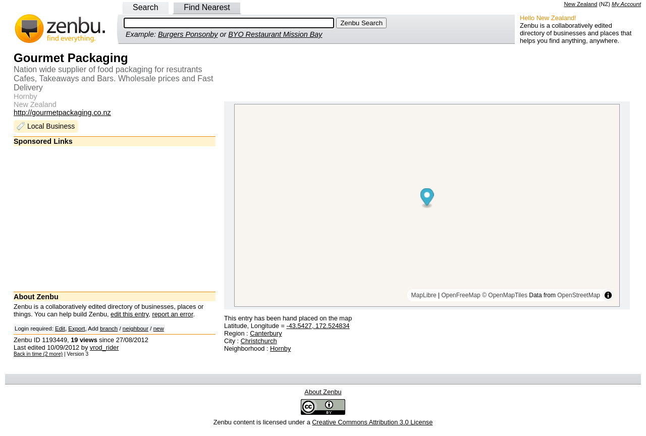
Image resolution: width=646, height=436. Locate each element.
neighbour (135, 328)
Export (76, 328)
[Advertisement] (114, 218)
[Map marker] (427, 198)
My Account (626, 4)
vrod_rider (104, 347)
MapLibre (424, 295)
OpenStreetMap (578, 295)
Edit (60, 328)
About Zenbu (322, 392)
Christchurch (259, 341)
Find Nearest (207, 7)
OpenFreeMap (460, 295)
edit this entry (129, 314)
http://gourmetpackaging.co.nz (62, 112)
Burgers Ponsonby (188, 34)
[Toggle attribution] (608, 295)
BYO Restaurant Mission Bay (275, 34)
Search (145, 7)
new (158, 328)
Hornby (280, 348)
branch (109, 328)
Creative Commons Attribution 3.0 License (372, 422)
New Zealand (580, 4)
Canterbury (266, 333)
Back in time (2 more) (38, 354)
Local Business (51, 126)
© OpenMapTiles (504, 295)
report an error (172, 314)
